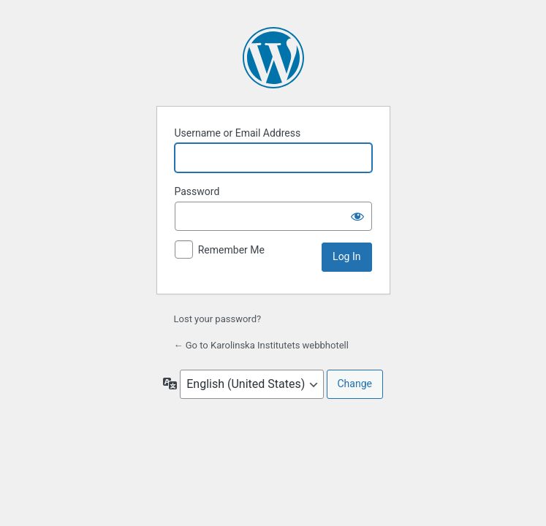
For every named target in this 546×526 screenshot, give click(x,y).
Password (197, 191)
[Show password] (357, 216)
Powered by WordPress (273, 57)
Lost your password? (218, 318)
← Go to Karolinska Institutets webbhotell (261, 345)
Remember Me (231, 250)
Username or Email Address (238, 133)
